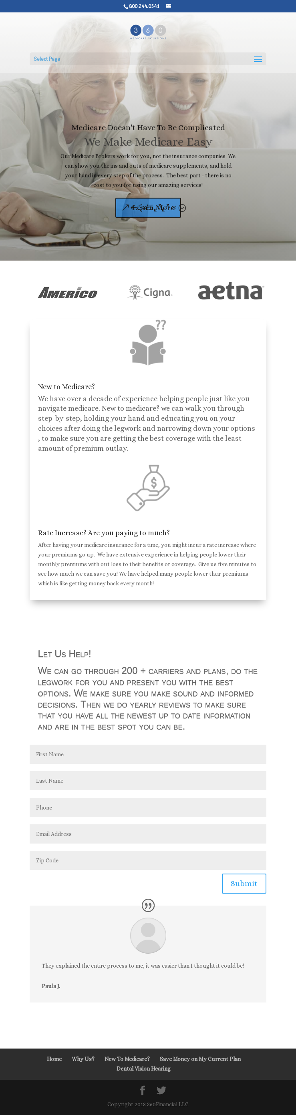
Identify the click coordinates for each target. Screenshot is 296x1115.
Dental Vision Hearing (144, 1068)
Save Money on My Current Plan (200, 1059)
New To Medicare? (127, 1059)
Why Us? (83, 1059)
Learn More (153, 216)
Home (54, 1059)
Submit (244, 883)
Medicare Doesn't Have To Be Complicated (148, 136)
